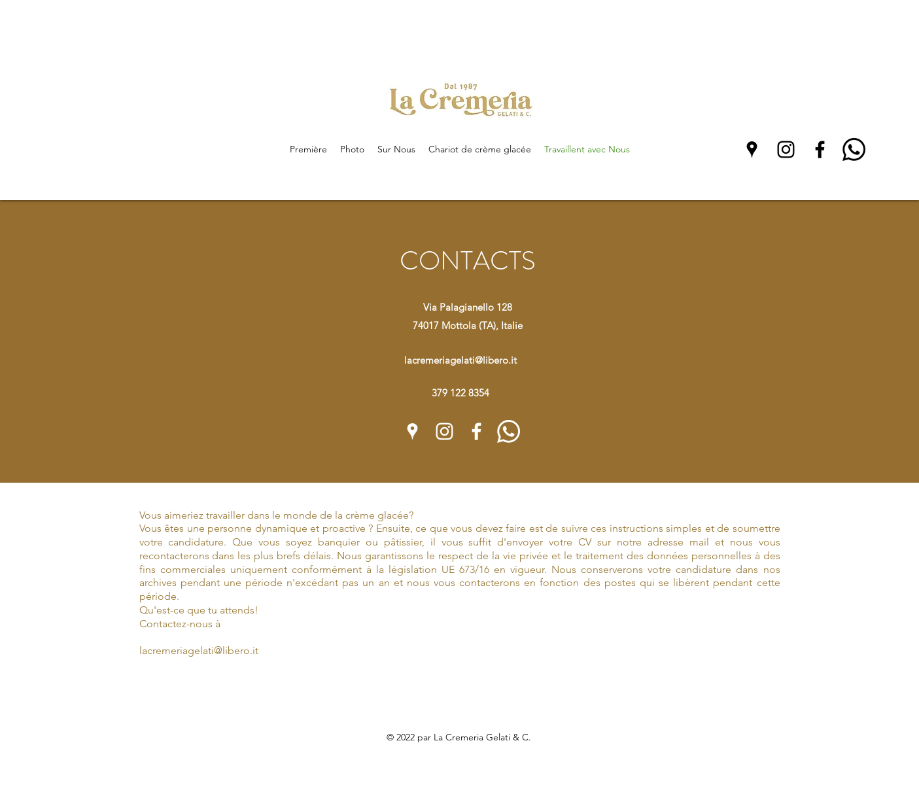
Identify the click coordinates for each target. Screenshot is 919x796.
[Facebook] (819, 149)
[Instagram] (785, 149)
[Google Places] (751, 149)
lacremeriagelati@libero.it (460, 360)
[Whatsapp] (853, 149)
